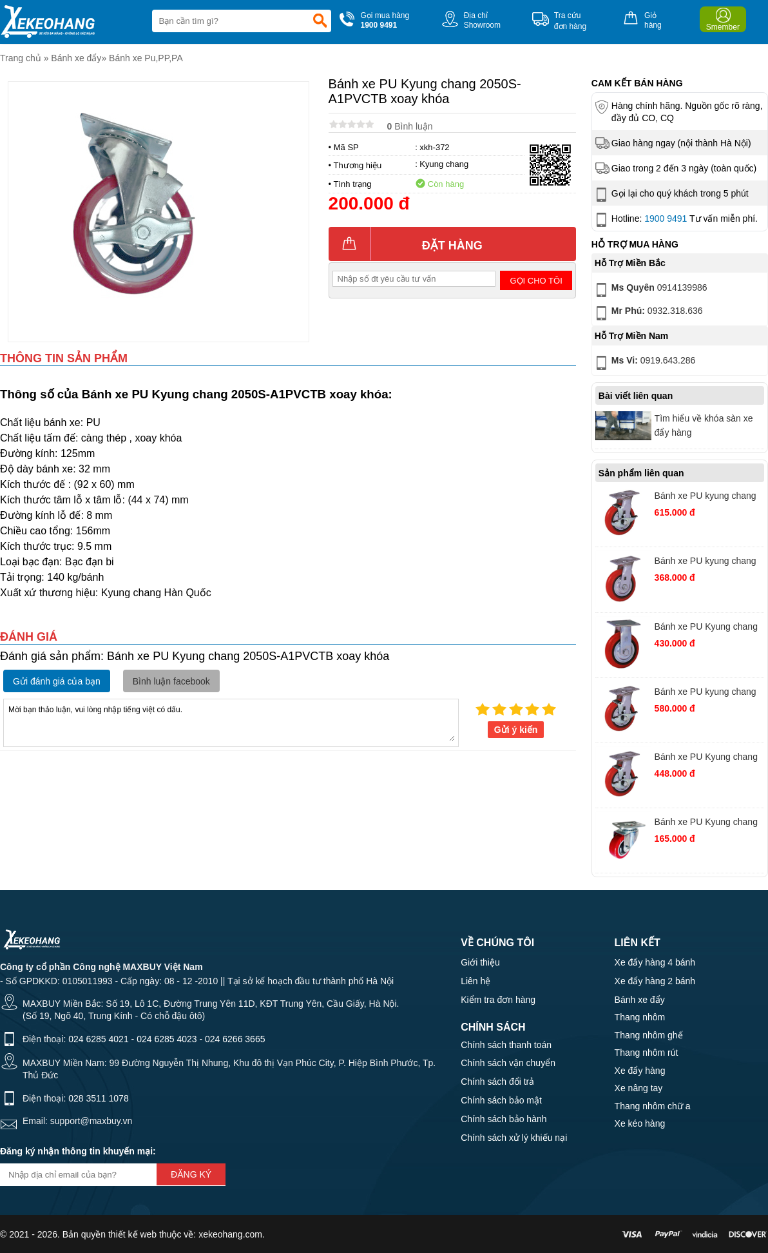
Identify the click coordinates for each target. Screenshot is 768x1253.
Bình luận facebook (171, 681)
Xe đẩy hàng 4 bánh (655, 962)
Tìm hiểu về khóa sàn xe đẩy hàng (704, 425)
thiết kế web (132, 1234)
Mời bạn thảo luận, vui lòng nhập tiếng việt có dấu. (231, 722)
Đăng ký (191, 1174)
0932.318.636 (648, 313)
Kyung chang (443, 164)
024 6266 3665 (235, 1039)
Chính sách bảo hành (503, 1119)
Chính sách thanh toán (506, 1045)
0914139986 (650, 290)
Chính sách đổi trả (497, 1081)
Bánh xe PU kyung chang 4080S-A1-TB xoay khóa (705, 497)
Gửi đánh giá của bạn (57, 681)
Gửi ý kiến (516, 729)
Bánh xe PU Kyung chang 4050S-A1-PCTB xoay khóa (706, 758)
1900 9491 (665, 218)
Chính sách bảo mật (501, 1100)
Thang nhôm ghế (649, 1035)
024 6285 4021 (98, 1039)
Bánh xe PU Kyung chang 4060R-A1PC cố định (706, 628)
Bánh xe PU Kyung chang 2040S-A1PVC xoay (706, 823)
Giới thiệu (480, 962)
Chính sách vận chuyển (508, 1063)
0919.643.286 (644, 363)
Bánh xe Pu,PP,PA (146, 58)
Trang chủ (20, 58)
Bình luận (410, 126)
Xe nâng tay (639, 1088)
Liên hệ (475, 981)
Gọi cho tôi (536, 281)
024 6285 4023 (167, 1039)
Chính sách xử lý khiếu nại (514, 1137)
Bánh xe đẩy (76, 58)
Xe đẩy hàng (640, 1070)
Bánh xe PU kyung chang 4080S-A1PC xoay (705, 693)
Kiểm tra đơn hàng (498, 1000)
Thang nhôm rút (646, 1052)
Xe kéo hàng (640, 1123)
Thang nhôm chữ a (653, 1106)
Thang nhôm (640, 1017)
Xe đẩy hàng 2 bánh (655, 981)
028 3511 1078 (98, 1098)
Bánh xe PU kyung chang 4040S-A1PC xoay (705, 562)
